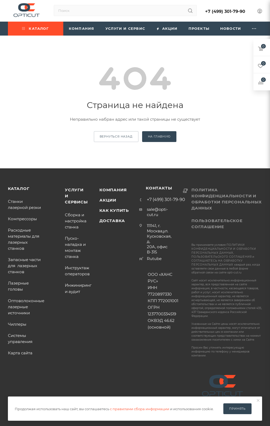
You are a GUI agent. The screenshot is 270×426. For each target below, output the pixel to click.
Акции (107, 200)
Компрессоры (22, 218)
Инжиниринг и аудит (78, 288)
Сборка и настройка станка (75, 220)
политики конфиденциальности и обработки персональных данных (223, 248)
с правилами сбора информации (139, 409)
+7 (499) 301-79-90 (225, 11)
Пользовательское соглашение (217, 223)
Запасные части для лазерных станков (24, 265)
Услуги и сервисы (76, 195)
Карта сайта (20, 352)
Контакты (159, 187)
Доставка (112, 220)
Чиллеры (17, 324)
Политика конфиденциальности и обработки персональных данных (226, 198)
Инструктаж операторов (77, 270)
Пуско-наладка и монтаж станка (75, 247)
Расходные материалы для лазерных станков (23, 239)
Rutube (154, 258)
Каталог (19, 188)
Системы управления (20, 338)
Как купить (114, 210)
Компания (113, 189)
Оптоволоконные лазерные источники (26, 306)
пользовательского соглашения (221, 256)
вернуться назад (116, 136)
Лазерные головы (18, 286)
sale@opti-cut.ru (157, 212)
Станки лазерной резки (24, 204)
